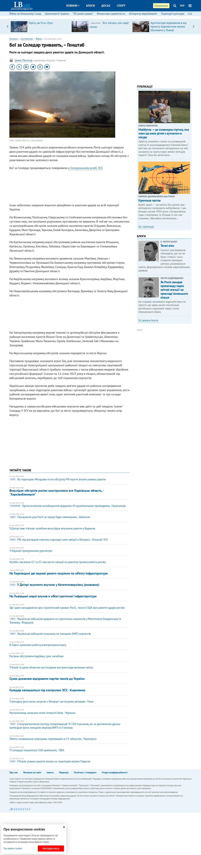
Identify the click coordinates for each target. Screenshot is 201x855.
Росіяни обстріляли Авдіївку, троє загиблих (36, 656)
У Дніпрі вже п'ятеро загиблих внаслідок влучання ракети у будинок (52, 528)
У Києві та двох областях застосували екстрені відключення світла (51, 667)
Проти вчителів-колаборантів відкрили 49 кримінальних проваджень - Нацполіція (67, 506)
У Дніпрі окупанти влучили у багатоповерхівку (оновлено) (54, 585)
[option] (39, 26)
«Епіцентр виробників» (143, 13)
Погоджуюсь (50, 848)
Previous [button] (7, 26)
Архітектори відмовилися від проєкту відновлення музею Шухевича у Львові (168, 26)
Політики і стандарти (85, 772)
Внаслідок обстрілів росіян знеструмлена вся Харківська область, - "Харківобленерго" (56, 492)
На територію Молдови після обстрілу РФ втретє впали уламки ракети (57, 479)
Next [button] (193, 26)
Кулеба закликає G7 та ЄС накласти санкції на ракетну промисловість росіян (57, 562)
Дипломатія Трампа (57, 13)
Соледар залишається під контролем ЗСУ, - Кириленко (47, 690)
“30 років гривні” (83, 13)
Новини (73, 5)
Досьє (105, 5)
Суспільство (27, 38)
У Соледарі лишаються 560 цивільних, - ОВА (36, 750)
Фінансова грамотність (111, 13)
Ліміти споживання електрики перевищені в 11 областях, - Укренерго (53, 739)
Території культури (172, 13)
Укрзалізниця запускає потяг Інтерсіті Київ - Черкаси (42, 713)
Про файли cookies (12, 848)
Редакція (63, 772)
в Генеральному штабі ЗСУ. (85, 168)
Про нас (13, 772)
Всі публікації (146, 226)
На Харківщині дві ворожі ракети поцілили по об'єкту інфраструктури (58, 573)
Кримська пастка (149, 200)
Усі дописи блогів (148, 320)
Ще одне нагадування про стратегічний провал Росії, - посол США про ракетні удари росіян (67, 608)
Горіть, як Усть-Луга (41, 23)
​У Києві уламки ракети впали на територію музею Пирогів (49, 761)
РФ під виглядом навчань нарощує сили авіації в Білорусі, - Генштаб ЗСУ (58, 540)
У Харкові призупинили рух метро (30, 551)
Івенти (50, 772)
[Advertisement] (69, 187)
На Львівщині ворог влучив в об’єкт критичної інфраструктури (53, 596)
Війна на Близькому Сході (25, 13)
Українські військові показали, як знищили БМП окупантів (50, 634)
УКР (182, 5)
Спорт (121, 5)
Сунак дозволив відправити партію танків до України (47, 678)
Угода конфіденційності (114, 772)
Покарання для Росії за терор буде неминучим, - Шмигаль (49, 517)
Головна (13, 38)
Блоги (90, 5)
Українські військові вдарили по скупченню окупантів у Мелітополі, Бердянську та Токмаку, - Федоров (65, 620)
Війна (39, 38)
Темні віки (167, 246)
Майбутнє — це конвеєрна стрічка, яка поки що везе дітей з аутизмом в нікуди (163, 133)
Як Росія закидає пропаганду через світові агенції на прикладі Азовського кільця (174, 289)
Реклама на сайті (32, 772)
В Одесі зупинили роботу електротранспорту (37, 645)
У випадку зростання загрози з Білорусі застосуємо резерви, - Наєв (51, 701)
